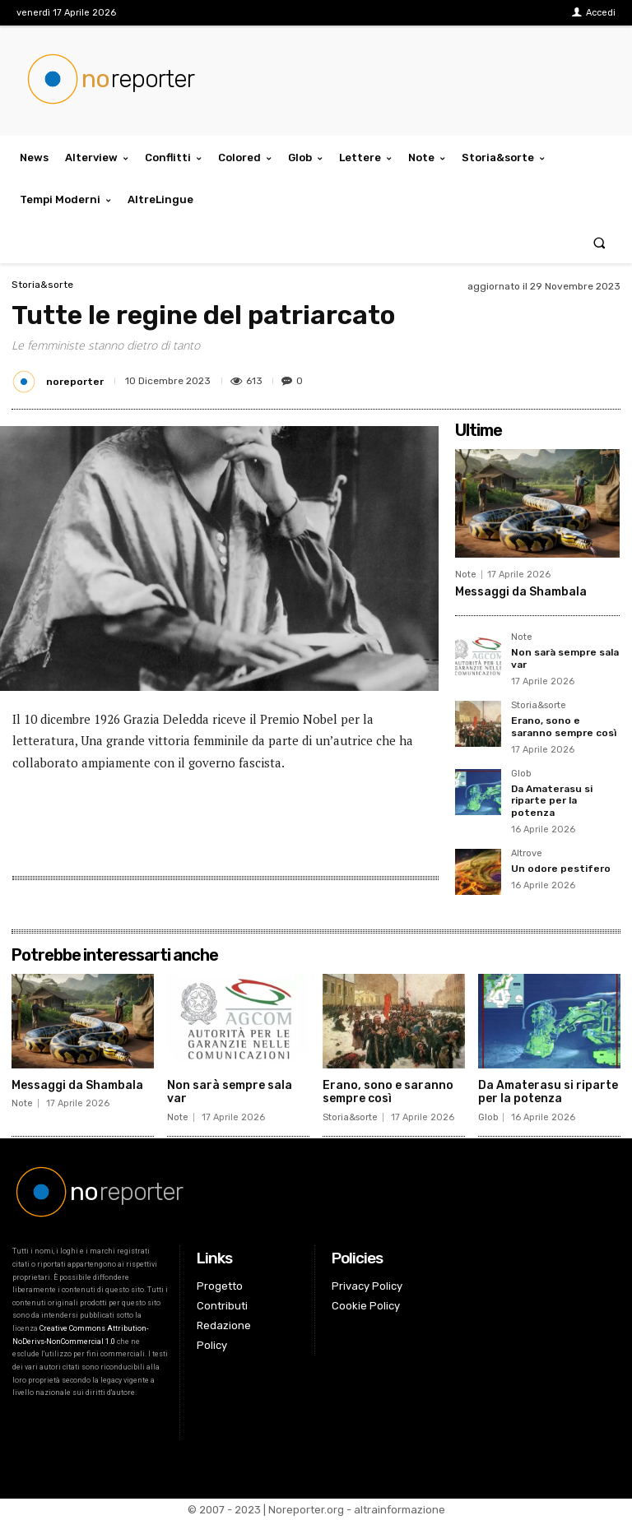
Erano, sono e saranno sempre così (563, 726)
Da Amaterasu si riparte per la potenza (551, 800)
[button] (599, 242)
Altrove (526, 854)
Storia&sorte (42, 285)
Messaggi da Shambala (521, 592)
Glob (521, 774)
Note (465, 574)
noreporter (75, 382)
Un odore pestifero (561, 868)
